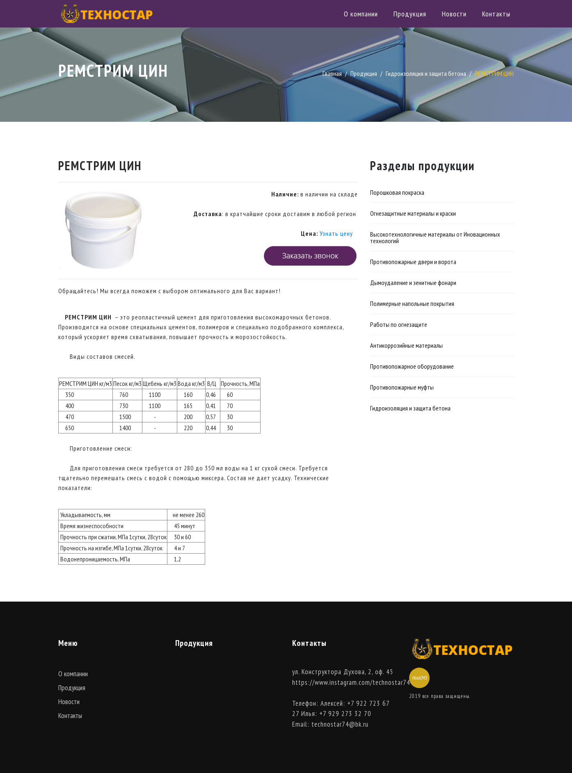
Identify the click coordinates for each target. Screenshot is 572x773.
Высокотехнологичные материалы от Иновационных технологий (435, 237)
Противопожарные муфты (402, 387)
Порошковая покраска (397, 192)
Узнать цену (336, 233)
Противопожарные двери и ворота (413, 262)
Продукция (410, 13)
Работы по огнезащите (398, 324)
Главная (332, 73)
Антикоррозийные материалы (406, 345)
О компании (361, 13)
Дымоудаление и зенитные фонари (413, 282)
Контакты (496, 13)
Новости (454, 13)
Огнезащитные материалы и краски (413, 213)
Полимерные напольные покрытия (412, 303)
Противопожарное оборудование (412, 366)
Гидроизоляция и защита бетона (426, 73)
